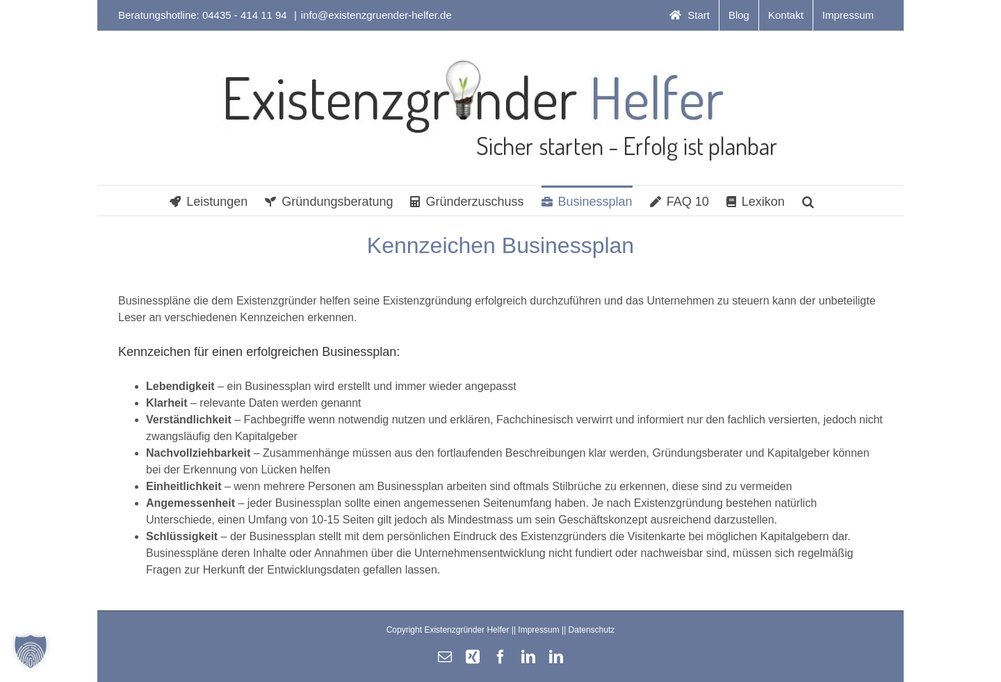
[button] (808, 201)
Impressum (538, 630)
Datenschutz (592, 630)
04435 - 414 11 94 (246, 15)
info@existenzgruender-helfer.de (376, 15)
